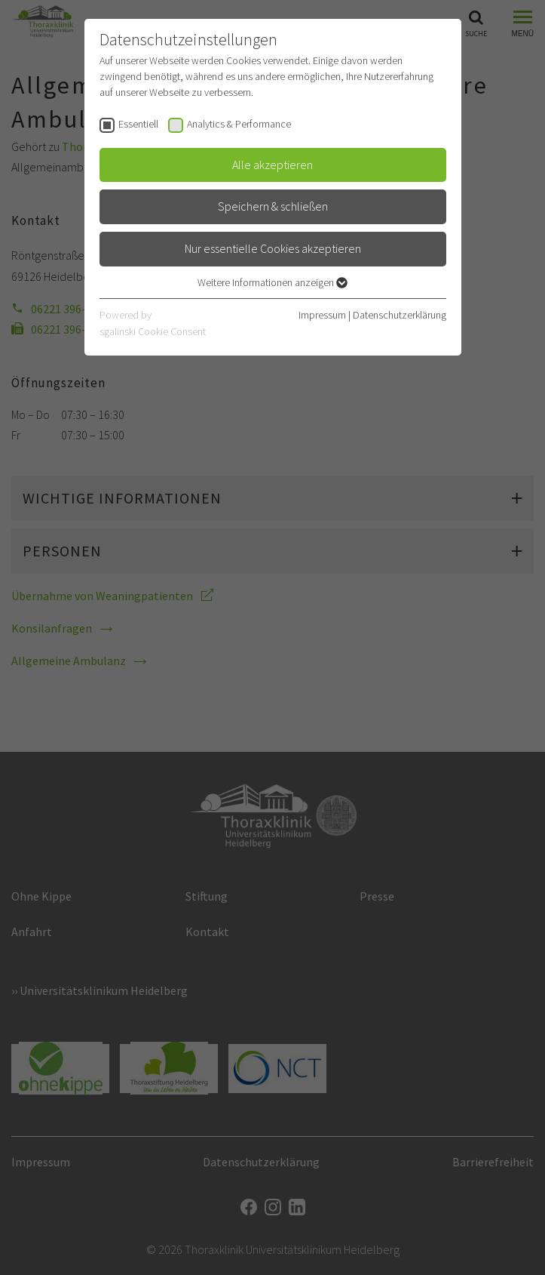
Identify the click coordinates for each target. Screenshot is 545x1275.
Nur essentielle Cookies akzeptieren (273, 248)
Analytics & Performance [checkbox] (239, 124)
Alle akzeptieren (272, 164)
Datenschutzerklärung (399, 315)
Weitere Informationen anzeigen (272, 282)
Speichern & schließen (273, 206)
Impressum (322, 315)
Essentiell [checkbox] (138, 124)
